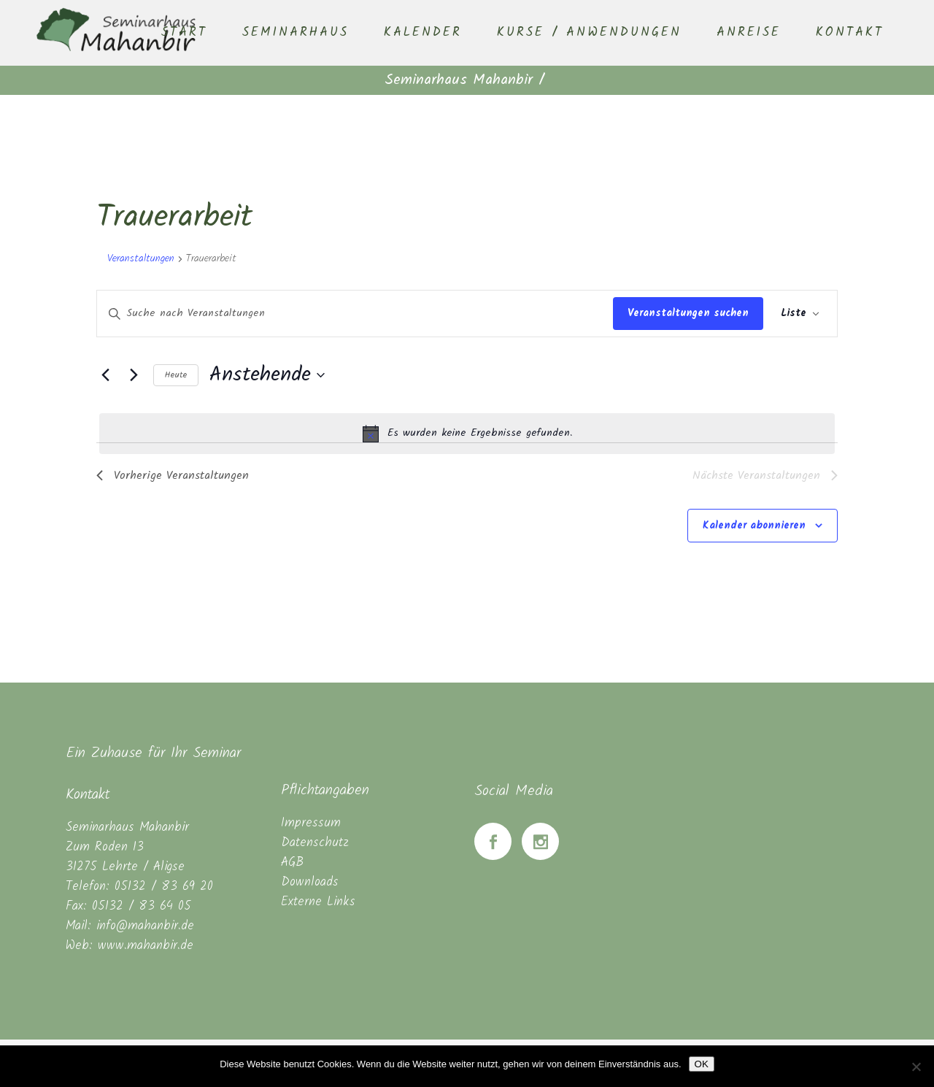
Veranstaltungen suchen (688, 313)
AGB (292, 862)
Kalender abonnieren (754, 526)
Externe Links (318, 902)
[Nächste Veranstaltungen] (133, 375)
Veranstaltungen (140, 259)
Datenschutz (315, 843)
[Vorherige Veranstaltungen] (105, 375)
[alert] (467, 433)
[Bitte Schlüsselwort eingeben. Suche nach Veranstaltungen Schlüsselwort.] (355, 314)
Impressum (311, 823)
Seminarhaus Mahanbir (459, 80)
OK (702, 1064)
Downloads (310, 882)
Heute (176, 375)
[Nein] (915, 1066)
